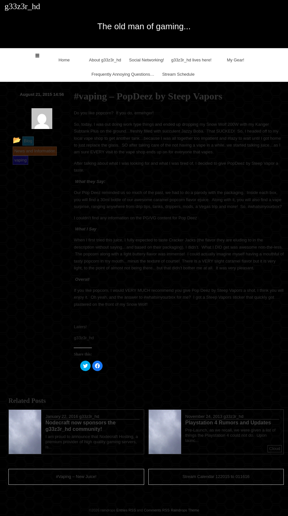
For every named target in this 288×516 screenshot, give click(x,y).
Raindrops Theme (185, 510)
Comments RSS (156, 510)
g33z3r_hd (89, 416)
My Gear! (235, 60)
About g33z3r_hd (105, 60)
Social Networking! (146, 60)
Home (64, 60)
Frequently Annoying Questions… (123, 74)
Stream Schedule (178, 74)
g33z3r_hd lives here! (191, 60)
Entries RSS (126, 510)
